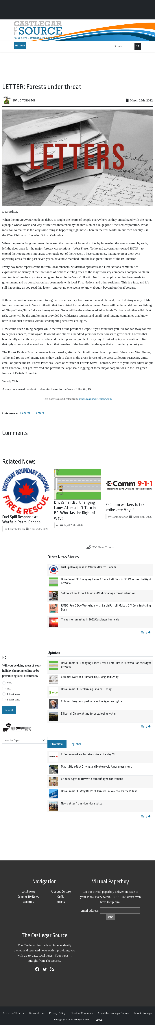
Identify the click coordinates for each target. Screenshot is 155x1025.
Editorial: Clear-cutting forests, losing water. (89, 713)
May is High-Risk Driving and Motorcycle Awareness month (97, 766)
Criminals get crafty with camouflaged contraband (92, 779)
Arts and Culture (61, 891)
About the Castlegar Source (113, 1013)
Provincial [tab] (57, 744)
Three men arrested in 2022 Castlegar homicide (90, 619)
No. (9, 688)
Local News (28, 891)
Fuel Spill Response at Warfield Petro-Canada (89, 567)
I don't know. (14, 694)
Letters (39, 413)
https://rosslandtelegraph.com (95, 398)
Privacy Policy (57, 1013)
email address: (90, 910)
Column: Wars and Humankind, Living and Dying (90, 677)
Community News (28, 896)
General (25, 413)
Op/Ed (60, 896)
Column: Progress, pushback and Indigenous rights (91, 701)
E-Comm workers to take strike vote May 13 (88, 754)
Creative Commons (82, 1013)
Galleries (28, 902)
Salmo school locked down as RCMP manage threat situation (98, 593)
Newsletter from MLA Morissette (81, 803)
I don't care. (13, 699)
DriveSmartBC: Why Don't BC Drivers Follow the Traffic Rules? (99, 791)
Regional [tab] (75, 744)
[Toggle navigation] (20, 45)
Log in (99, 1019)
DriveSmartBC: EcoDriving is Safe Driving (86, 689)
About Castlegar (143, 1013)
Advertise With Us (13, 1013)
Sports (61, 902)
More (145, 632)
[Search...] (124, 46)
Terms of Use (36, 1013)
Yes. (9, 682)
